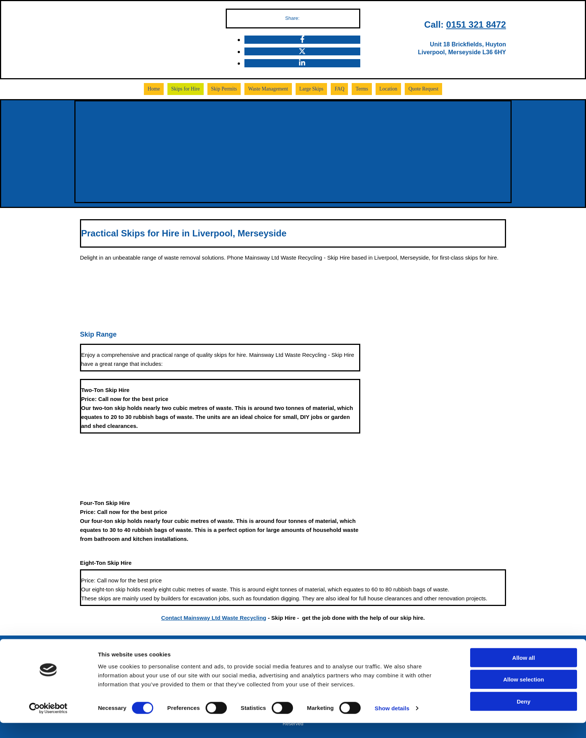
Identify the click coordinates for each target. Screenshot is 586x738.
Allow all (523, 672)
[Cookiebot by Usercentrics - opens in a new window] (48, 723)
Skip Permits (225, 88)
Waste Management (269, 88)
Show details (392, 723)
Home (157, 88)
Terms (360, 88)
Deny (524, 716)
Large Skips (310, 88)
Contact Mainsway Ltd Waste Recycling (213, 617)
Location (386, 88)
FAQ (338, 88)
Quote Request (420, 88)
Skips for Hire (188, 88)
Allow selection (523, 694)
